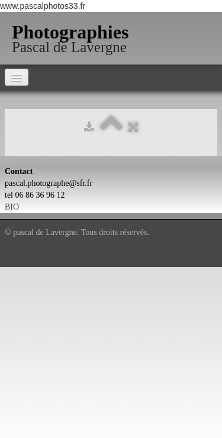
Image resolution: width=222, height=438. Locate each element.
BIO (12, 206)
